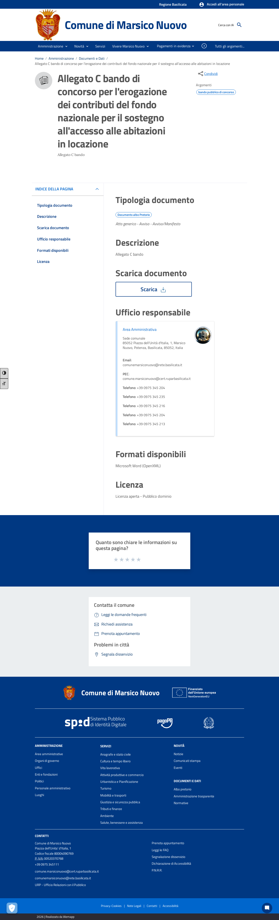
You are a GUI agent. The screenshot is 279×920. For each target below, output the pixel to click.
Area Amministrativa (140, 329)
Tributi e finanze (111, 808)
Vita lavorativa (110, 767)
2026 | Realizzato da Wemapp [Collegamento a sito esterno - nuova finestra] (55, 916)
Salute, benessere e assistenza (121, 822)
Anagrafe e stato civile (115, 754)
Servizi (105, 746)
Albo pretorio (182, 789)
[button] (221, 4)
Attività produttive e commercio (122, 774)
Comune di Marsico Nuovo (126, 24)
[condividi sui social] (207, 73)
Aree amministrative (49, 753)
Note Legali (134, 905)
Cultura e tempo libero (115, 761)
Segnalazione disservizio (168, 856)
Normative (181, 802)
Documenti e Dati (92, 58)
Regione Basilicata (173, 4)
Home (39, 58)
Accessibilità (170, 905)
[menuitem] (172, 46)
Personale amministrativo (52, 788)
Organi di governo (47, 760)
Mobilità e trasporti (113, 795)
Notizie (178, 753)
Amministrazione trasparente (194, 796)
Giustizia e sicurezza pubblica (120, 802)
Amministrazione (61, 58)
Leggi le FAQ (160, 849)
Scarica (154, 289)
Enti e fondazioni (46, 774)
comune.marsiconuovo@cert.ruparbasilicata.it (67, 871)
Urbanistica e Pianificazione (119, 781)
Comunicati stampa (187, 760)
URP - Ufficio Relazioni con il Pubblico (60, 884)
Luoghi (39, 794)
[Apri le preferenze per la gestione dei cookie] (12, 908)
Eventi (178, 767)
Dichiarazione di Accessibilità (171, 863)
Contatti (42, 835)
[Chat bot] (267, 908)
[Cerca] (239, 25)
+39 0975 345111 (47, 864)
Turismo (105, 788)
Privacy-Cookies (111, 905)
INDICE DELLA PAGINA (56, 189)
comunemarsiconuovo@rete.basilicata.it (63, 878)
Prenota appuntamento (168, 843)
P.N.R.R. (157, 870)
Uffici (38, 767)
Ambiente (107, 815)
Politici (39, 781)
